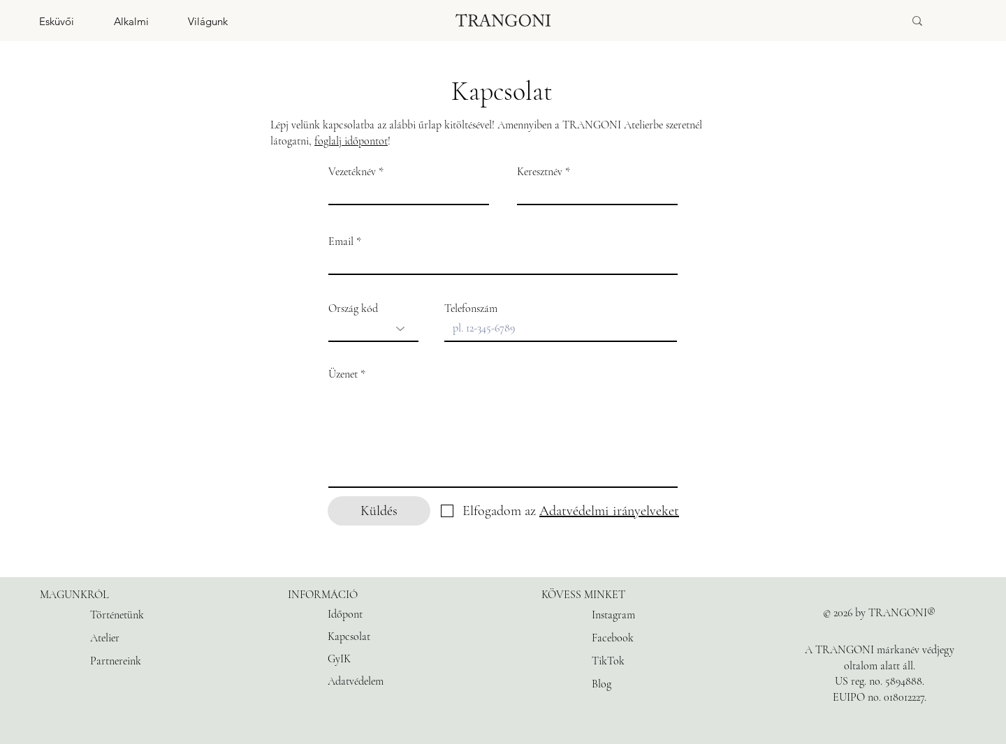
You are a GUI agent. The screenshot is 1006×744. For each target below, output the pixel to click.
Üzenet (343, 374)
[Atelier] (121, 638)
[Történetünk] (121, 615)
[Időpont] (385, 614)
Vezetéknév (352, 171)
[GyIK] (385, 659)
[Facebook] (623, 638)
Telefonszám (470, 308)
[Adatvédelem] (385, 681)
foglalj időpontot (351, 141)
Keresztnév (539, 171)
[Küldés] (379, 511)
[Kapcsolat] (385, 636)
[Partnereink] (121, 661)
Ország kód (353, 308)
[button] (37, 21)
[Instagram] (623, 615)
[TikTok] (623, 661)
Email (340, 241)
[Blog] (623, 684)
